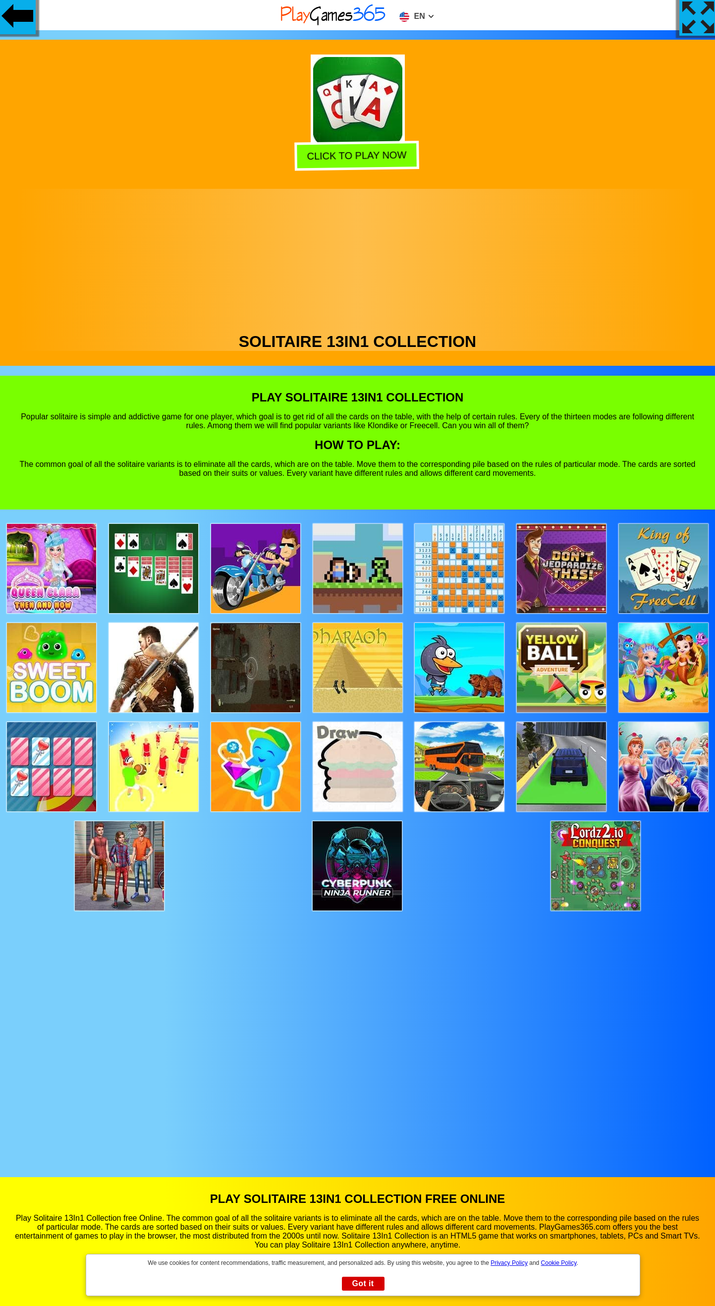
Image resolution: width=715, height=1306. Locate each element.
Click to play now (357, 154)
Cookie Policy (559, 1262)
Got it (363, 1283)
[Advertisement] (357, 258)
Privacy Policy (509, 1262)
